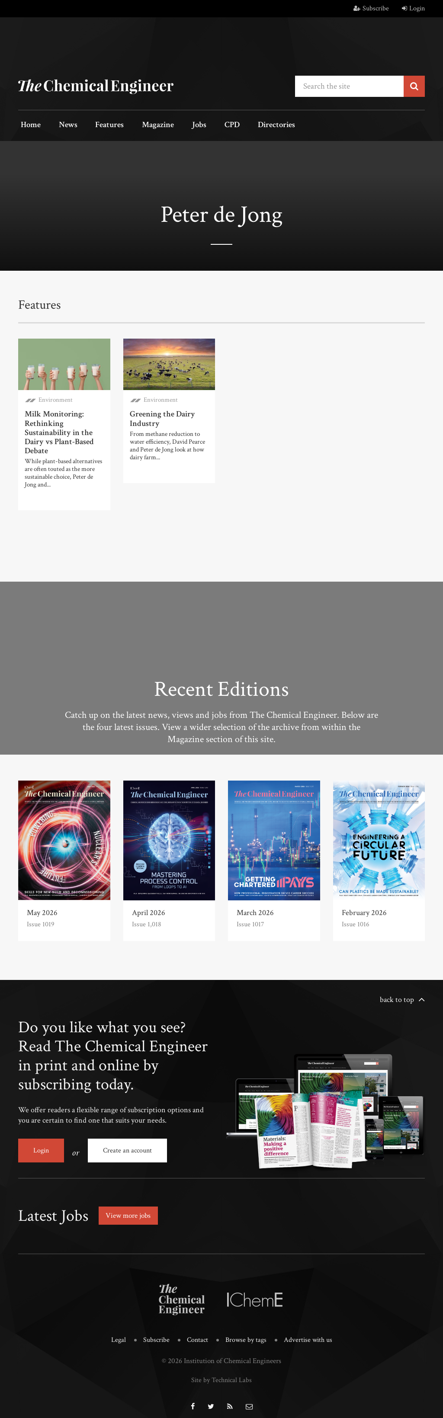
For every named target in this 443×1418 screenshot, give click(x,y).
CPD (212, 126)
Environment (56, 399)
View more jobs (130, 1208)
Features (100, 126)
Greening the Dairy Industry (161, 417)
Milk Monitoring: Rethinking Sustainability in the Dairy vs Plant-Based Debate (58, 430)
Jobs (183, 126)
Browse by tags (246, 1333)
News (62, 126)
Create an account (127, 1147)
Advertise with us (310, 1333)
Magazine (146, 126)
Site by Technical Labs (221, 1372)
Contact (196, 1333)
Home (28, 126)
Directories (253, 126)
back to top (397, 996)
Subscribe (371, 8)
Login (413, 8)
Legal (115, 1333)
